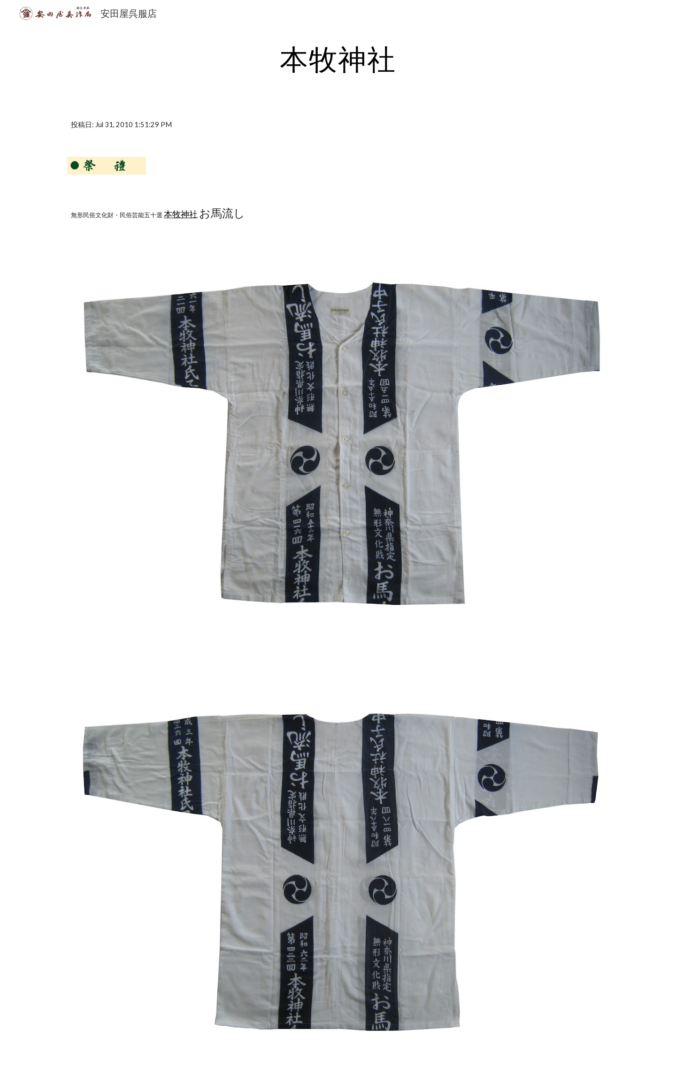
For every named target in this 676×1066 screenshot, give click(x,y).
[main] (338, 58)
